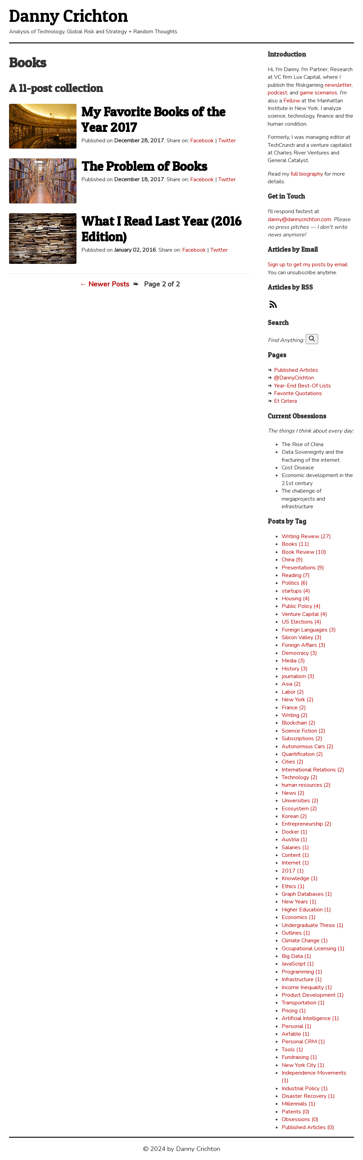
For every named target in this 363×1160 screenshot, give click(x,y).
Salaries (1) (295, 847)
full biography (307, 174)
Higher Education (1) (306, 909)
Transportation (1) (303, 1003)
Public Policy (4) (301, 606)
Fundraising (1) (299, 1057)
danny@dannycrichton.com (299, 219)
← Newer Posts (104, 284)
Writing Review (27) (306, 536)
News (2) (293, 793)
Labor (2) (293, 692)
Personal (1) (297, 1026)
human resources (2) (306, 785)
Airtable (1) (295, 1034)
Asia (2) (291, 684)
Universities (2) (300, 800)
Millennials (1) (298, 1104)
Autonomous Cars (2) (307, 746)
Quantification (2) (302, 754)
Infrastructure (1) (302, 979)
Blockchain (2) (298, 723)
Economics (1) (299, 917)
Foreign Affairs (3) (303, 645)
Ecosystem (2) (299, 808)
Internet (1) (295, 863)
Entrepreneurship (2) (306, 824)
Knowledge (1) (300, 878)
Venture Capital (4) (304, 614)
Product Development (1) (313, 995)
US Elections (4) (301, 622)
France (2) (294, 707)
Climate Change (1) (305, 940)
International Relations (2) (313, 770)
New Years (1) (299, 902)
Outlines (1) (296, 933)
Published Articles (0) (308, 1127)
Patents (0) (295, 1112)
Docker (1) (294, 832)
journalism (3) (298, 676)
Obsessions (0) (300, 1119)
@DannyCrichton (294, 378)
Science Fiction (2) (303, 731)
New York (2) (298, 699)
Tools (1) (292, 1049)
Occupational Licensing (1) (313, 948)
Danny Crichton (68, 15)
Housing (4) (296, 598)
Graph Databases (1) (307, 894)
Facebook (202, 140)
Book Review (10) (304, 552)
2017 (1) (293, 871)
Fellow (291, 101)
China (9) (292, 560)
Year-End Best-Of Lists (302, 386)
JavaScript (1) (298, 964)
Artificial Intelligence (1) (310, 1018)
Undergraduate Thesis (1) (313, 925)
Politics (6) (295, 583)
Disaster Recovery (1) (308, 1096)
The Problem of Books (144, 166)
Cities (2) (293, 762)
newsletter (338, 85)
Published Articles (296, 370)
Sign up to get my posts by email (307, 264)
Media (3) (293, 661)
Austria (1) (294, 839)
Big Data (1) (296, 956)
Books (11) (295, 544)
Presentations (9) (303, 567)
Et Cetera (285, 401)
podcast (277, 93)
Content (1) (295, 855)
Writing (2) (295, 715)
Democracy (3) (299, 653)
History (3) (295, 669)
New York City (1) (303, 1065)
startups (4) (296, 591)
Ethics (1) (293, 886)
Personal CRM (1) (303, 1041)
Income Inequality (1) (307, 987)
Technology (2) (299, 777)
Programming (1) (302, 972)
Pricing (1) (294, 1011)
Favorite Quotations (298, 393)
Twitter (227, 140)
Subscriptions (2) (302, 738)
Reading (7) (296, 575)
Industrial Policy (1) (305, 1088)
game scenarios (318, 93)
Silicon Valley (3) (302, 637)
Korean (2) (294, 816)
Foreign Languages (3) (309, 630)
